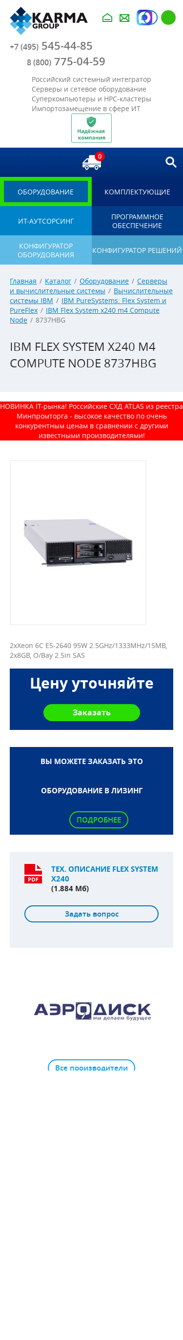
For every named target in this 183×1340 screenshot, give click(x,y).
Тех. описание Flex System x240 (104, 874)
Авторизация (150, 17)
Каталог (58, 281)
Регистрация (168, 17)
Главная (23, 281)
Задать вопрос (92, 914)
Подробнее (99, 820)
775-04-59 (66, 61)
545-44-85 (51, 45)
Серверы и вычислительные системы (88, 285)
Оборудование (104, 281)
